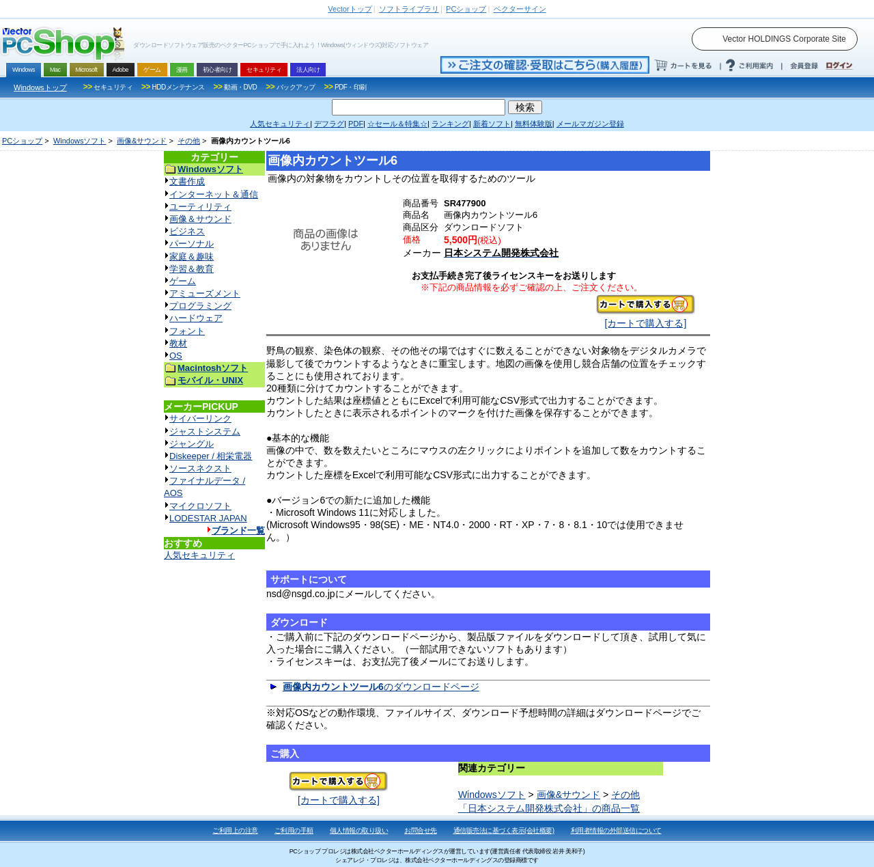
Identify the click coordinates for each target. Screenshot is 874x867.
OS (175, 355)
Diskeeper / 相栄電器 (210, 456)
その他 (189, 141)
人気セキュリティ (199, 555)
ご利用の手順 (293, 830)
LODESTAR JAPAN (208, 518)
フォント (187, 331)
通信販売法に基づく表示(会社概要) (503, 830)
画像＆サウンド (200, 219)
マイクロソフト (200, 506)
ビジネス (187, 231)
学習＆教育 (191, 269)
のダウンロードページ (381, 686)
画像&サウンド (142, 141)
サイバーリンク (200, 418)
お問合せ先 (420, 830)
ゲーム (182, 281)
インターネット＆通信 (213, 194)
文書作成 (187, 181)
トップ (349, 9)
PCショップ (22, 141)
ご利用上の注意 (235, 830)
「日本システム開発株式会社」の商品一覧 (549, 808)
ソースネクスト (200, 468)
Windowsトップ (40, 87)
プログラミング (200, 306)
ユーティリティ (200, 207)
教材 (178, 343)
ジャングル (191, 444)
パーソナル (191, 243)
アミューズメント (204, 293)
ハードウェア (196, 318)
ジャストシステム (204, 431)
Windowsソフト (80, 141)
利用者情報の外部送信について (616, 830)
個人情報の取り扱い (359, 830)
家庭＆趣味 (191, 256)
